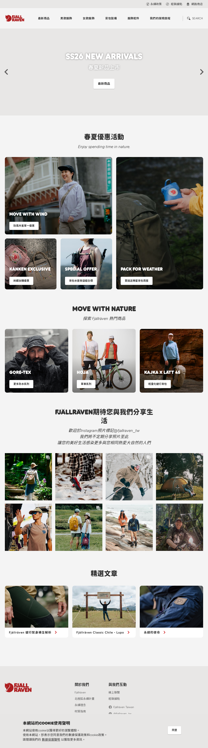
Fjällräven (80, 692)
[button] (6, 72)
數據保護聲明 (51, 739)
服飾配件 (133, 18)
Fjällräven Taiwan (123, 707)
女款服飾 (88, 18)
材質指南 (80, 711)
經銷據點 (114, 699)
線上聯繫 (114, 692)
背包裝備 (111, 18)
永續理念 (80, 705)
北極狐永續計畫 (84, 699)
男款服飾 (66, 18)
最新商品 (44, 18)
